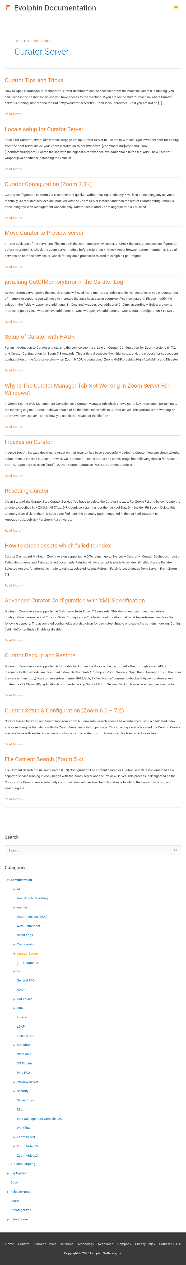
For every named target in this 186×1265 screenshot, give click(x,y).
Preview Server (27, 1082)
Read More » (14, 114)
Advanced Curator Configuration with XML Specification (75, 600)
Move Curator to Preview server (44, 233)
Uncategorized (20, 1210)
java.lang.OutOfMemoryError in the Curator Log (64, 282)
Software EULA (170, 1244)
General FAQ (26, 980)
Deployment (19, 1173)
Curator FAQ (32, 963)
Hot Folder (24, 999)
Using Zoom (19, 1219)
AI (18, 889)
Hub (20, 1008)
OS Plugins (25, 1063)
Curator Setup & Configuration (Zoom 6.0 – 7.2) (64, 710)
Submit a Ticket (44, 1244)
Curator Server (27, 953)
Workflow (23, 1128)
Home (9, 1244)
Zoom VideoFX (27, 1146)
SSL (20, 1109)
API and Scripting (22, 1164)
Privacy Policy (145, 1244)
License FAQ (26, 1036)
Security (22, 1091)
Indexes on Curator (28, 442)
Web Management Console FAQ (39, 1119)
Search (15, 1200)
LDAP (21, 1026)
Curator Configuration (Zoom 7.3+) (48, 184)
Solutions (66, 1244)
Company (124, 1244)
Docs (14, 1182)
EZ (19, 971)
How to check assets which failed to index (58, 545)
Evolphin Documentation (55, 7)
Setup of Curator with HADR (40, 336)
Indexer (22, 1017)
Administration (21, 880)
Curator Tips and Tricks (34, 80)
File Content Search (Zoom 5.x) (44, 759)
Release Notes (20, 1191)
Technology (85, 1244)
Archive (22, 907)
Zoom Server (26, 1137)
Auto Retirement (28, 926)
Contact (23, 1244)
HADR (21, 989)
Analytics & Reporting (32, 898)
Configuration (26, 944)
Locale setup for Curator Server (44, 129)
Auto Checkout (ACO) (32, 917)
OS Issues (24, 1054)
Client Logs (25, 935)
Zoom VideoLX (27, 1155)
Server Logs (25, 1100)
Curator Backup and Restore (40, 655)
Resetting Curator (27, 490)
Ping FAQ (23, 1072)
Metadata (24, 1045)
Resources (105, 1244)
